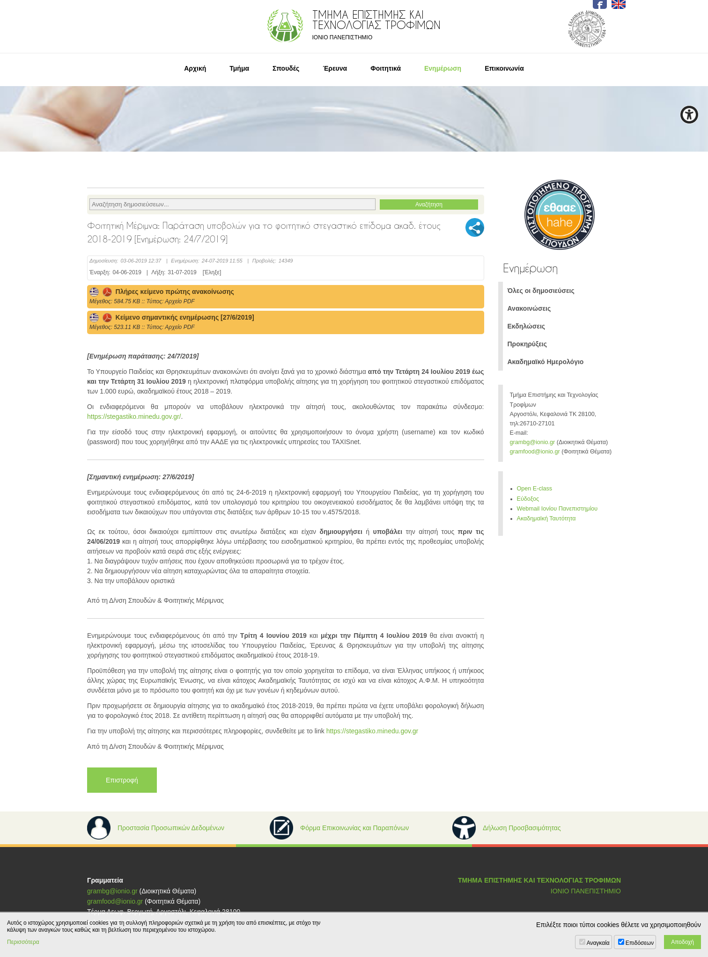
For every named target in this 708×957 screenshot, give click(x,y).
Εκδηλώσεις (527, 326)
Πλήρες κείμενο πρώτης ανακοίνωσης (161, 291)
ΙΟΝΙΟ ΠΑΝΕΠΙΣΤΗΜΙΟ (586, 891)
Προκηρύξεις (527, 344)
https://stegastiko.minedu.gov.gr (372, 731)
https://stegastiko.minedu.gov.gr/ (134, 416)
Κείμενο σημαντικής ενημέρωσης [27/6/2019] (171, 317)
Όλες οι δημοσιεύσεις (541, 290)
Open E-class (535, 488)
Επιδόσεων (640, 943)
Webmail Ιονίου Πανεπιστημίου (557, 508)
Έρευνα (335, 68)
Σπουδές (286, 68)
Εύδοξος (528, 499)
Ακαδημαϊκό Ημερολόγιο (546, 361)
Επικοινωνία (504, 68)
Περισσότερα (23, 942)
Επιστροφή (122, 780)
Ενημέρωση (442, 68)
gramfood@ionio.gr (535, 451)
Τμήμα (239, 68)
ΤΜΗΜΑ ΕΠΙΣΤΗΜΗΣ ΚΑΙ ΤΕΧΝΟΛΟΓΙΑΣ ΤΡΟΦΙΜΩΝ (539, 880)
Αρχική (195, 68)
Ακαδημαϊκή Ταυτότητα (546, 518)
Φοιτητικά (385, 68)
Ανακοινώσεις (529, 308)
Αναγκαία (598, 943)
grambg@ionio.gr (532, 442)
